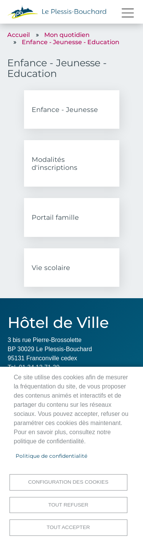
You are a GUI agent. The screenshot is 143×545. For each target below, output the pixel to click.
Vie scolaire (51, 268)
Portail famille (55, 217)
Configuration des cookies (68, 482)
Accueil (18, 34)
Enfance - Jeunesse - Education (70, 42)
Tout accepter (68, 527)
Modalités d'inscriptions (54, 163)
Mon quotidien (67, 34)
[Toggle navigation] (127, 13)
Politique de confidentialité (51, 456)
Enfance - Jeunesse (65, 109)
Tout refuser (68, 505)
